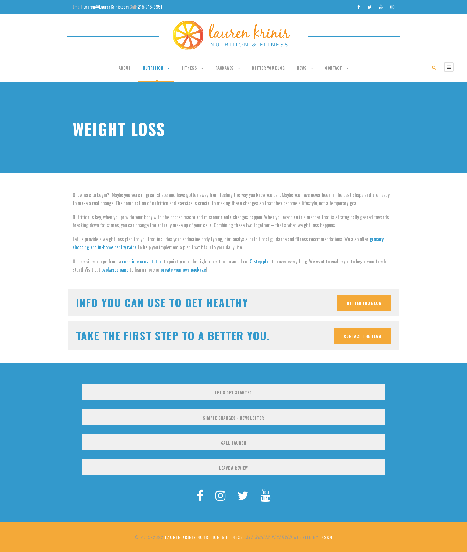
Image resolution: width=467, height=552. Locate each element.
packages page (115, 269)
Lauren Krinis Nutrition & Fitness (204, 537)
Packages (224, 68)
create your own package (183, 269)
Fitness (189, 68)
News (302, 68)
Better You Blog (268, 68)
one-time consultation (142, 261)
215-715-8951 (150, 6)
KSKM (327, 537)
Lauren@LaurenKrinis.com (106, 6)
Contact (333, 68)
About (125, 68)
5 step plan (260, 261)
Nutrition (153, 68)
